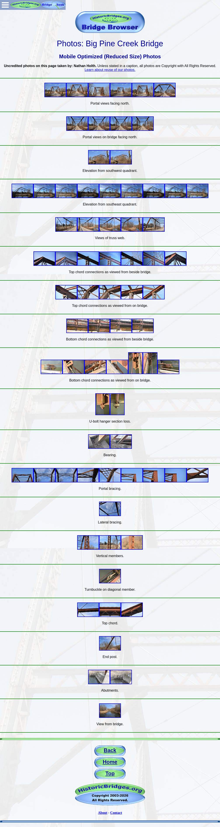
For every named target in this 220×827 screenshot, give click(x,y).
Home (110, 762)
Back (110, 750)
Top (110, 773)
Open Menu (5, 5)
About (102, 813)
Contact (116, 813)
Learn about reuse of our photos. (110, 70)
